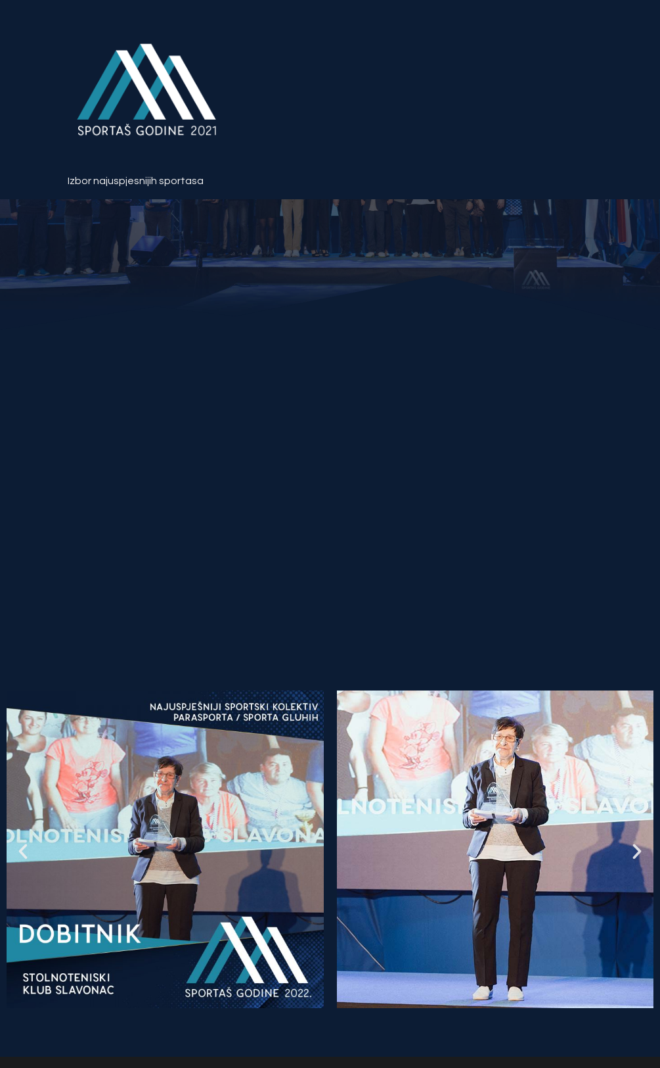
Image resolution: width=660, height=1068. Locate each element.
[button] (23, 852)
